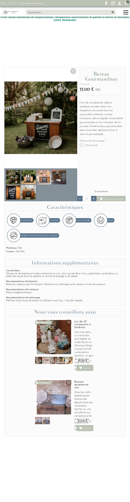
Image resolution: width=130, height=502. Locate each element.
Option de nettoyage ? (93, 101)
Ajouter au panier (111, 159)
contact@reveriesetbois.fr (31, 3)
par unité (89, 106)
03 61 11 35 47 (9, 3)
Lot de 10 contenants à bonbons (82, 285)
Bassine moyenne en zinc (81, 345)
